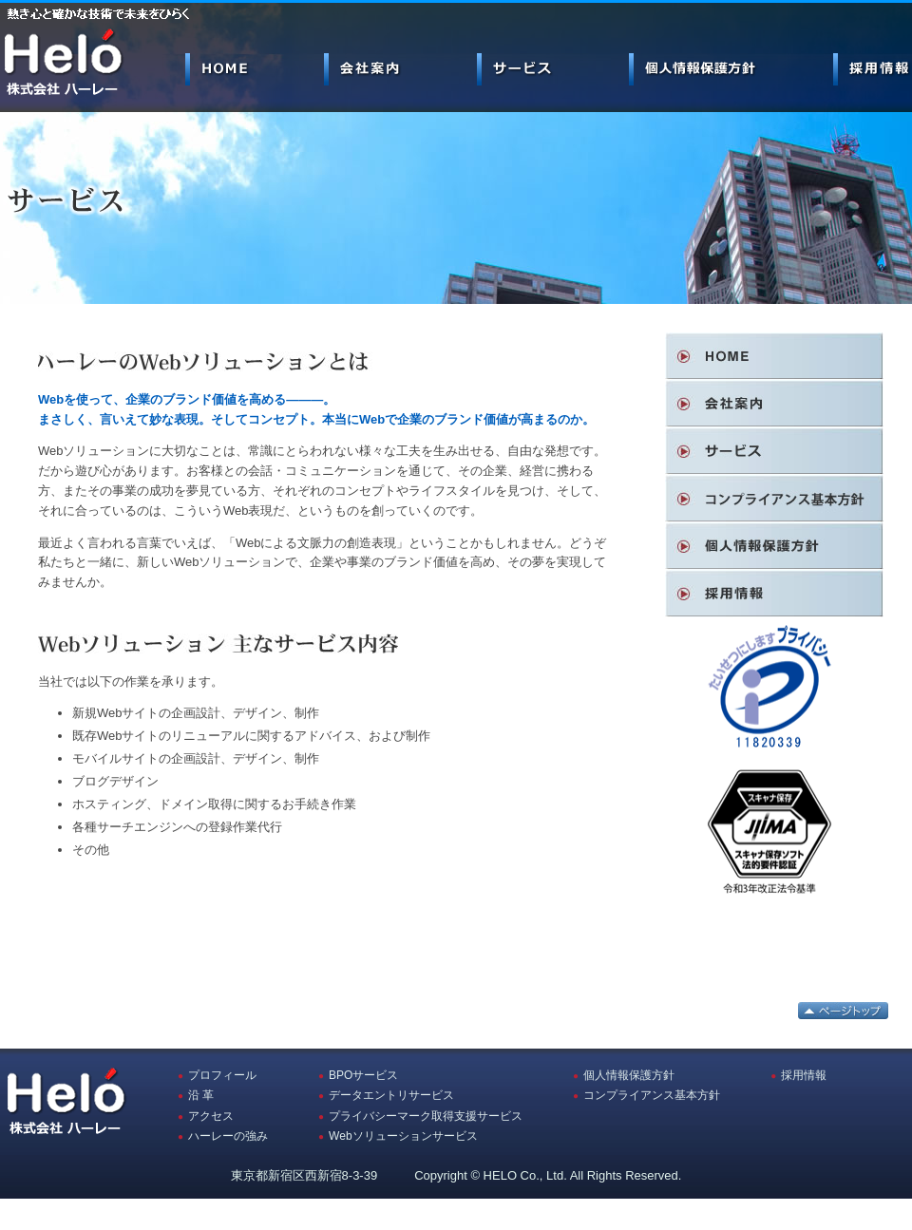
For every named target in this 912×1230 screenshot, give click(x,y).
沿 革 (201, 1095)
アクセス (211, 1116)
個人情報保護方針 (628, 1075)
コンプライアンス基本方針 (651, 1095)
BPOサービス (363, 1075)
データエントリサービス (391, 1095)
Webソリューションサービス (403, 1136)
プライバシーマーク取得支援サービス (425, 1116)
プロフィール (222, 1075)
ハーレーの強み (228, 1136)
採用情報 (803, 1075)
